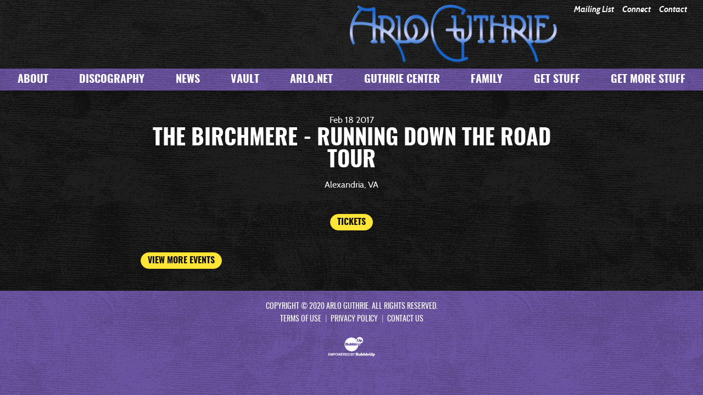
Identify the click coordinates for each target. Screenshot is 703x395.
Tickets (351, 222)
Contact (673, 9)
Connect (636, 9)
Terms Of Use (300, 319)
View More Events (181, 260)
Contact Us (405, 319)
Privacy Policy (354, 319)
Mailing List (594, 9)
